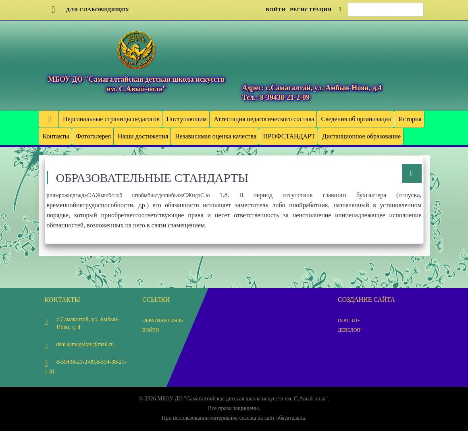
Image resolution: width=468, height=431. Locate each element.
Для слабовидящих (87, 9)
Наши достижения (143, 136)
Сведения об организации (356, 118)
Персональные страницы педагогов (111, 118)
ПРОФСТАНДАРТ (289, 136)
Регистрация (311, 9)
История (409, 118)
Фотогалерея (93, 136)
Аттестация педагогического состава (264, 118)
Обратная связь (162, 320)
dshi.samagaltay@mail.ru (79, 344)
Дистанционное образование (361, 136)
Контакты (56, 136)
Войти (276, 9)
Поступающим (186, 118)
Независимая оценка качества (215, 136)
